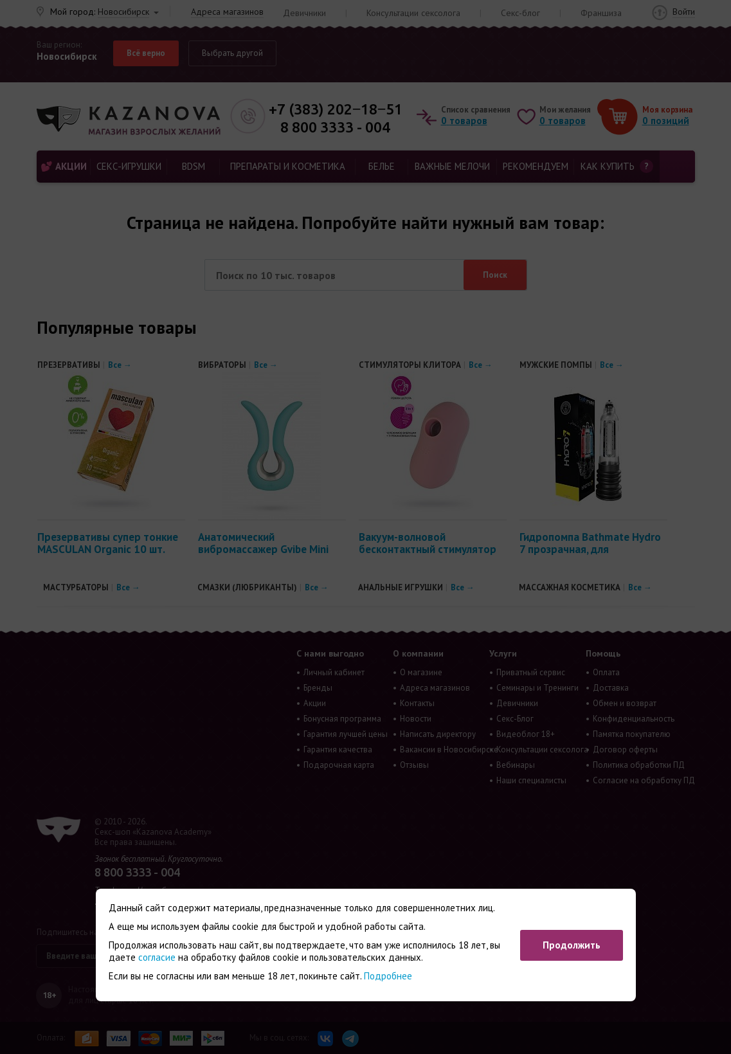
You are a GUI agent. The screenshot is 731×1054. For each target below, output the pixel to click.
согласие (157, 957)
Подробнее (388, 976)
